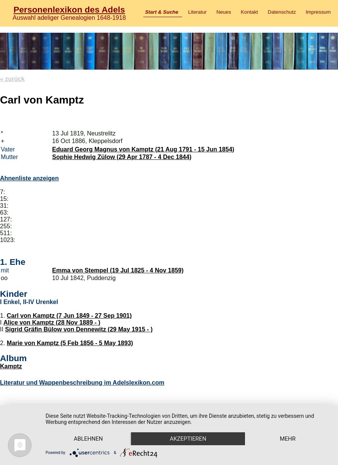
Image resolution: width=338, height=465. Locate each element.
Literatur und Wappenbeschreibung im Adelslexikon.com (82, 382)
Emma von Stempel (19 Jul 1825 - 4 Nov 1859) (117, 270)
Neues (223, 12)
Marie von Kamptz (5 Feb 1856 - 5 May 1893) (70, 343)
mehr (288, 438)
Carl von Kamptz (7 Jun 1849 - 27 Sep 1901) (69, 315)
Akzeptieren (188, 438)
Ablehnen (88, 438)
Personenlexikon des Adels (69, 9)
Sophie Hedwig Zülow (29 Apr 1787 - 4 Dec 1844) (121, 157)
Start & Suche (161, 12)
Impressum (318, 12)
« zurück (12, 79)
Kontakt (249, 12)
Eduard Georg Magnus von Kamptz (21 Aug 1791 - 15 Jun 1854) (143, 149)
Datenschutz (282, 12)
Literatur (197, 12)
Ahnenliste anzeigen (29, 178)
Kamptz (11, 366)
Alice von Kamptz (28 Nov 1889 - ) (51, 322)
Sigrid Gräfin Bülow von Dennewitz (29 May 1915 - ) (79, 329)
